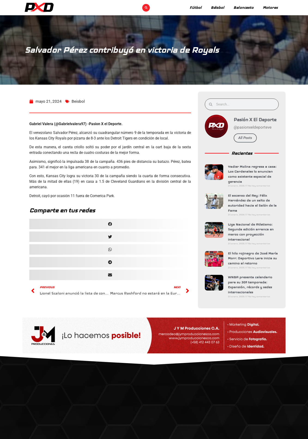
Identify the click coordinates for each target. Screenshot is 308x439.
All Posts (247, 138)
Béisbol (217, 7)
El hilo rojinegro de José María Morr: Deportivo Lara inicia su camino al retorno (254, 258)
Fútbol (196, 7)
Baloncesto (243, 7)
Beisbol (78, 105)
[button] (146, 8)
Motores (270, 7)
